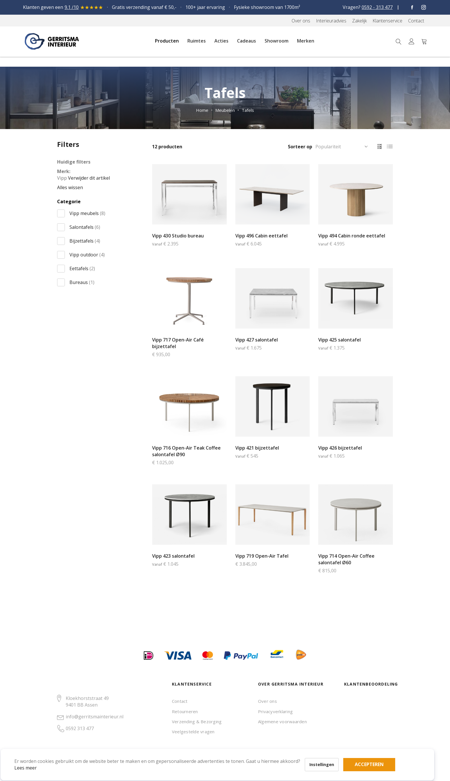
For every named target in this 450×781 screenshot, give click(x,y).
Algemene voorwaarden (282, 721)
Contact (180, 701)
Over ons (267, 701)
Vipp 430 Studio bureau (178, 236)
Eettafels (82, 268)
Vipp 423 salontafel (173, 556)
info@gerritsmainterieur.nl (94, 716)
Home (202, 110)
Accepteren (199, 749)
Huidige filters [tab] (73, 162)
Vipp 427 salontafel (256, 340)
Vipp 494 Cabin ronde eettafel (351, 236)
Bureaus (81, 282)
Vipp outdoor (87, 255)
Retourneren (185, 711)
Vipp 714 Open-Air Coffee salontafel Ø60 (346, 559)
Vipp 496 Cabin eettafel (261, 236)
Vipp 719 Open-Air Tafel (261, 556)
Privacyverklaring (275, 711)
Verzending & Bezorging (197, 721)
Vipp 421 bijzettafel (257, 448)
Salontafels (84, 227)
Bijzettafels (84, 241)
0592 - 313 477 (377, 7)
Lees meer (34, 759)
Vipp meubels (87, 213)
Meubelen (225, 110)
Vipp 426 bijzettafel (340, 448)
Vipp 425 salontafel (339, 340)
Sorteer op (300, 146)
